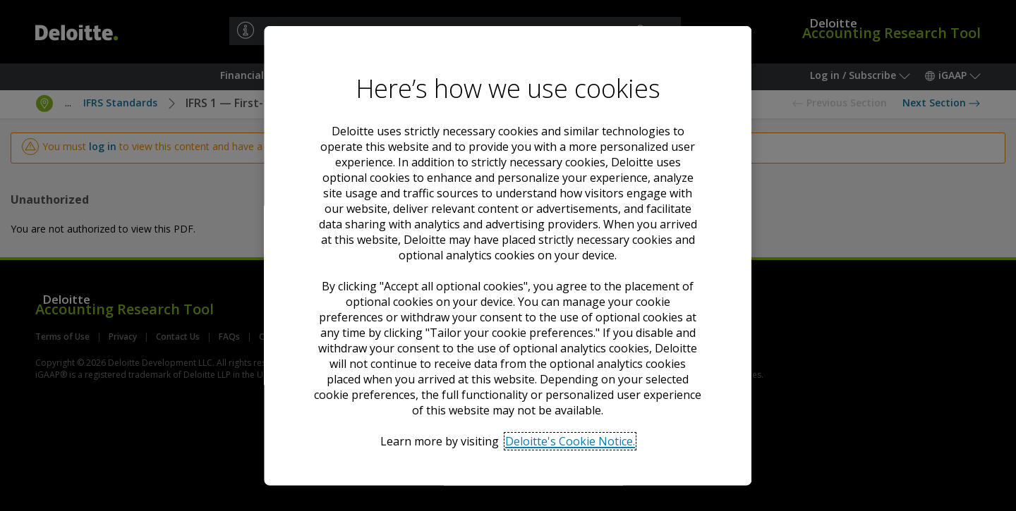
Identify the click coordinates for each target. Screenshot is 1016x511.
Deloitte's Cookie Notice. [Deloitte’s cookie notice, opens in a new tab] (571, 440)
